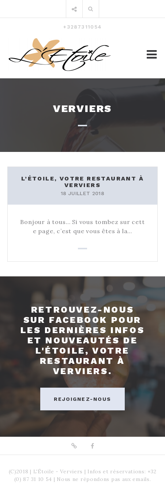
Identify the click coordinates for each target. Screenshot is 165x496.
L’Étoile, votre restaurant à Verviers (82, 182)
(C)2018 (19, 471)
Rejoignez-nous (82, 399)
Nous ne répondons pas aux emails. (104, 479)
